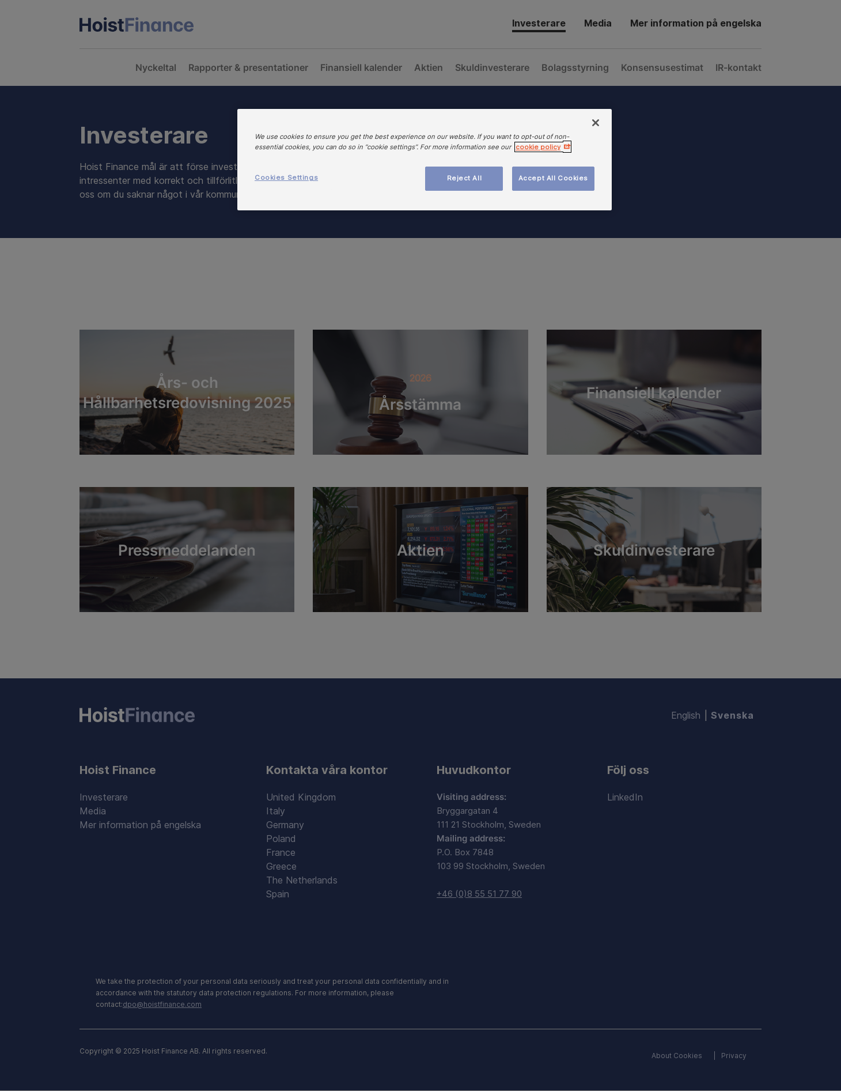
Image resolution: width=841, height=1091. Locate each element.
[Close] (595, 122)
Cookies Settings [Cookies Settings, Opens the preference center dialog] (286, 177)
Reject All (464, 178)
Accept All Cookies (553, 178)
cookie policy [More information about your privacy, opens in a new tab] (538, 147)
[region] (424, 159)
